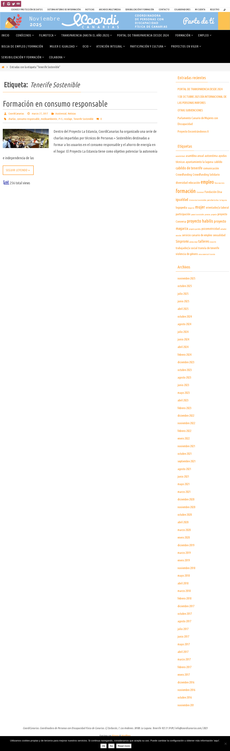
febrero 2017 (185, 679)
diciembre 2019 (187, 557)
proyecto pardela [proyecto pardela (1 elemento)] (195, 241)
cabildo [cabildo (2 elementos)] (218, 173)
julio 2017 (183, 641)
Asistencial (63, 113)
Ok (103, 746)
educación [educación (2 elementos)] (194, 194)
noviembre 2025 (187, 290)
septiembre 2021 (188, 473)
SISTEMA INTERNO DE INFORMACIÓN (64, 9)
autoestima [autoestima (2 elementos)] (211, 167)
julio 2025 (183, 305)
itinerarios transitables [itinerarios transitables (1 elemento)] (197, 212)
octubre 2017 (186, 625)
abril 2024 (184, 358)
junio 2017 (184, 648)
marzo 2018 (185, 602)
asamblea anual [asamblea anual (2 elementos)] (195, 167)
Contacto (164, 9)
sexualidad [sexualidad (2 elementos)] (219, 247)
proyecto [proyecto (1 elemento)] (214, 226)
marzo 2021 (185, 503)
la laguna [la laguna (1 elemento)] (223, 212)
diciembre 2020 (187, 511)
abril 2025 (184, 320)
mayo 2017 (184, 656)
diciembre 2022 (187, 427)
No (111, 746)
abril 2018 (184, 595)
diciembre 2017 (187, 618)
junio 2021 (184, 488)
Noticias (89, 9)
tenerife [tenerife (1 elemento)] (213, 254)
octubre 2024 (186, 328)
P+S (64, 118)
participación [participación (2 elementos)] (183, 226)
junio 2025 (184, 313)
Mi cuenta (200, 9)
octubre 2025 (186, 298)
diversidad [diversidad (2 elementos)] (182, 194)
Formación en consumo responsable (55, 103)
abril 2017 (184, 663)
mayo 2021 (184, 496)
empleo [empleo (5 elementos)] (207, 194)
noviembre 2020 (187, 518)
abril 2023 (184, 412)
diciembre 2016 (187, 694)
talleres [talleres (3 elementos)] (203, 253)
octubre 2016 (186, 709)
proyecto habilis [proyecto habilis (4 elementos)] (200, 232)
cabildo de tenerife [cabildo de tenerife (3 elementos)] (189, 180)
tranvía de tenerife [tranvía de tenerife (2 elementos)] (208, 260)
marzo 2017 (185, 671)
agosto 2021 (185, 480)
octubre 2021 (186, 465)
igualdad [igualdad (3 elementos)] (182, 211)
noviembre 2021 (187, 458)
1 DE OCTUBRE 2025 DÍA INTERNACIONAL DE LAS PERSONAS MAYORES (200, 108)
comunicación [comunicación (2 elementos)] (211, 180)
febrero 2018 (185, 610)
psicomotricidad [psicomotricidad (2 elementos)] (210, 240)
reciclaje (72, 118)
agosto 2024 (185, 336)
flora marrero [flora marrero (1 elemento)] (219, 195)
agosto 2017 (185, 633)
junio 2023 (184, 397)
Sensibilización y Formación (139, 9)
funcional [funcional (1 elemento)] (200, 204)
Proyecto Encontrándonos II (194, 143)
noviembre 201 (186, 717)
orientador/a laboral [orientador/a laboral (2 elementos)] (217, 219)
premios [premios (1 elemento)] (207, 226)
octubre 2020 (186, 526)
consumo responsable (30, 118)
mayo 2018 (184, 587)
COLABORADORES (182, 9)
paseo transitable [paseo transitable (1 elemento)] (197, 226)
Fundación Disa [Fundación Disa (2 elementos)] (213, 203)
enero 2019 (184, 572)
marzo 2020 (185, 542)
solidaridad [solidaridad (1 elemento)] (193, 254)
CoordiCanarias (16, 113)
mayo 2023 (184, 404)
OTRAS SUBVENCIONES (192, 122)
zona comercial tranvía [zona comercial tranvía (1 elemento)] (207, 266)
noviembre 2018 (187, 580)
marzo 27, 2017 (41, 113)
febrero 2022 (185, 442)
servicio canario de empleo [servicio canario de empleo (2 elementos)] (197, 247)
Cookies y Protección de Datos (27, 9)
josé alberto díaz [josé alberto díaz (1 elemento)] (213, 212)
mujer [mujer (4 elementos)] (200, 218)
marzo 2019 (185, 564)
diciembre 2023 (187, 374)
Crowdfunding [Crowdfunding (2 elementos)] (184, 186)
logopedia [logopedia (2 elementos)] (181, 219)
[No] (225, 743)
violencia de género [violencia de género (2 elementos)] (187, 266)
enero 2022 (184, 450)
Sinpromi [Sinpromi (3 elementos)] (182, 253)
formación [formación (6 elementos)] (186, 203)
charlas (12, 118)
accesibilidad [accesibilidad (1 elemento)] (180, 168)
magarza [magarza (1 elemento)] (191, 220)
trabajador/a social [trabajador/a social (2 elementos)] (186, 260)
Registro (214, 9)
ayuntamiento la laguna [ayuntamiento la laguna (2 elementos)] (199, 173)
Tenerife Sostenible (89, 118)
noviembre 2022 (187, 435)
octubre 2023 (186, 381)
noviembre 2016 (187, 701)
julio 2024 (183, 343)
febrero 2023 (185, 419)
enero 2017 (184, 686)
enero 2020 (184, 549)
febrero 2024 (185, 366)
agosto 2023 (185, 389)
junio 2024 (184, 351)
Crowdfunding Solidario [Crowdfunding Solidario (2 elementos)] (206, 186)
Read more (124, 746)
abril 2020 (184, 534)
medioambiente (52, 118)
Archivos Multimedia (110, 9)
